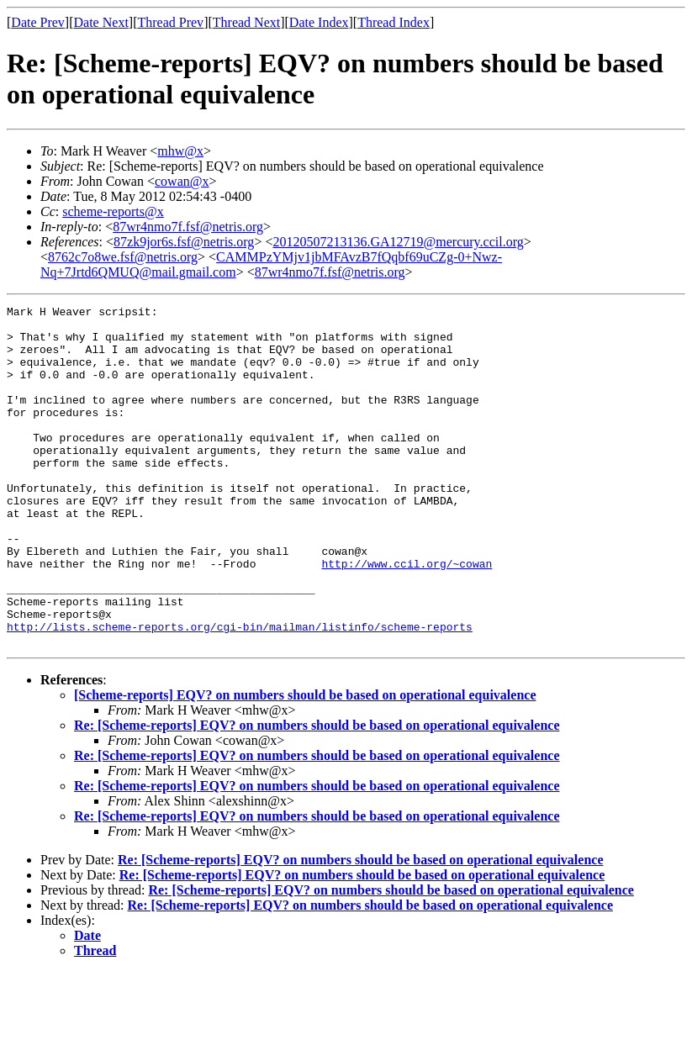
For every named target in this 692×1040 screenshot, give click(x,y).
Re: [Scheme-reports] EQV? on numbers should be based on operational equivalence (317, 793)
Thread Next (246, 22)
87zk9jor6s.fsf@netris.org (184, 242)
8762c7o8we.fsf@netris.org (123, 257)
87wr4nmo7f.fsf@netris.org (188, 226)
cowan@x (182, 181)
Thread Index (393, 22)
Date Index (319, 22)
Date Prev (38, 22)
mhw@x (180, 151)
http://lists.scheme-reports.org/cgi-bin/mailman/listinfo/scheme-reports (240, 691)
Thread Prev (170, 22)
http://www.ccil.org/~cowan (406, 616)
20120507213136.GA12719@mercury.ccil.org (397, 242)
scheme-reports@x (112, 211)
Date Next (101, 22)
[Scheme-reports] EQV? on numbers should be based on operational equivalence (305, 763)
